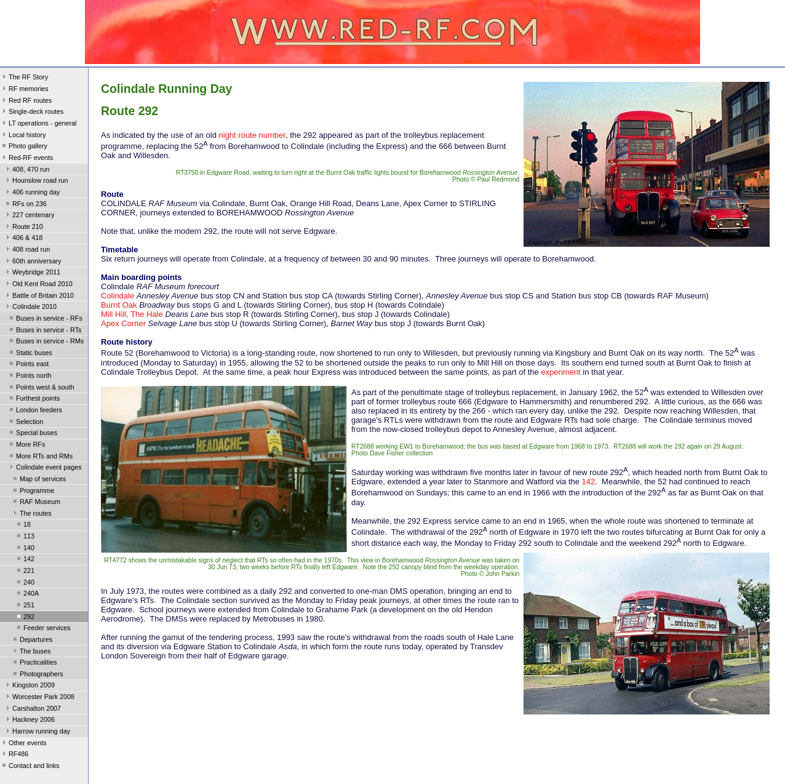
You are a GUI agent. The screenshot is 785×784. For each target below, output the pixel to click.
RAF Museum (35, 503)
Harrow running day (37, 732)
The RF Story (24, 78)
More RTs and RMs (40, 457)
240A (27, 594)
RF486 (14, 755)
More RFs (26, 445)
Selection (25, 423)
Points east (28, 365)
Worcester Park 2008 (39, 698)
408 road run (27, 250)
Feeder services (43, 629)
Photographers (37, 675)
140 (24, 549)
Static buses (29, 354)
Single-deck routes (31, 113)
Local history (23, 136)
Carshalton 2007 (32, 709)
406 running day (32, 193)
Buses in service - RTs (44, 331)
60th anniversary (33, 262)
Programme (32, 492)
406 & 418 (23, 239)
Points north (29, 377)
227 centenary (29, 216)
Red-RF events (27, 159)
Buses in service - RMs (45, 342)
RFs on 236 (25, 205)
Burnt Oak (119, 305)
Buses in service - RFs (44, 319)
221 (24, 572)
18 (23, 525)
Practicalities (34, 663)
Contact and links (30, 767)
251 (24, 606)
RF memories (24, 90)
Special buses (32, 434)
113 (24, 537)
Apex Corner (123, 323)
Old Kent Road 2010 (38, 285)
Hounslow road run (36, 181)
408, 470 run (27, 170)
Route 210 (23, 228)
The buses (30, 652)
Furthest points (33, 399)
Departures (31, 641)
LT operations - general (38, 124)
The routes (31, 514)
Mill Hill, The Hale (132, 314)
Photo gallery (23, 147)
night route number (252, 135)
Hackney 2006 (29, 721)
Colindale (117, 295)
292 (24, 618)
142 (24, 560)
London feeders (34, 411)
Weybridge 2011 (32, 273)
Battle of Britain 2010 (39, 297)
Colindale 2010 (30, 308)
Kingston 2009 (29, 686)
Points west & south (40, 388)
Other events (23, 744)
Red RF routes (26, 101)
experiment (560, 372)
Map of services (38, 480)
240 (24, 583)
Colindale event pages (44, 468)
